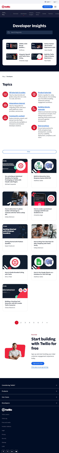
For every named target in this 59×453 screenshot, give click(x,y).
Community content (17, 116)
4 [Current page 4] (29, 322)
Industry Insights (31, 13)
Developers (24, 13)
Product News (38, 13)
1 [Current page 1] (16, 322)
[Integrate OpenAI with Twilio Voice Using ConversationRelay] (17, 57)
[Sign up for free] (37, 363)
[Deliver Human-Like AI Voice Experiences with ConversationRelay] (42, 47)
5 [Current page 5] (33, 322)
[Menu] (55, 7)
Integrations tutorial (17, 103)
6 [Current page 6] (38, 322)
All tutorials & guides (17, 93)
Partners (50, 13)
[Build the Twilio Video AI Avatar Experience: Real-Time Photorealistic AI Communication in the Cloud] (42, 57)
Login (55, 1)
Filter (28, 151)
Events (44, 13)
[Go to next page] (47, 322)
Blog (3, 76)
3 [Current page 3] (25, 322)
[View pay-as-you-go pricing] (39, 367)
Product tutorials (44, 93)
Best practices (43, 126)
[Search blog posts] (31, 32)
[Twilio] (6, 6)
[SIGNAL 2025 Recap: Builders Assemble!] (17, 47)
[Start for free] (47, 6)
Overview (15, 13)
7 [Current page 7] (42, 322)
